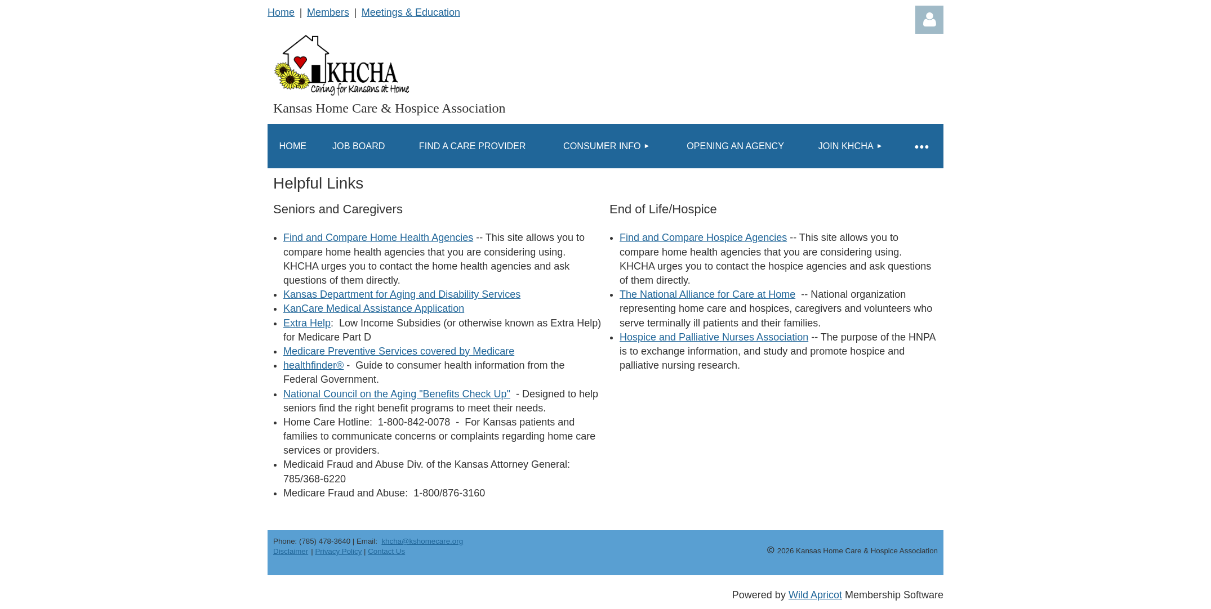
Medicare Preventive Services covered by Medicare (398, 351)
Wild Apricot (815, 595)
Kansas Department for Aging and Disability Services (401, 294)
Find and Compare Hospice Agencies (703, 237)
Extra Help (307, 323)
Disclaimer (290, 551)
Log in (929, 20)
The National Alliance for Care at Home (707, 294)
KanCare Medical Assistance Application (373, 308)
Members (328, 12)
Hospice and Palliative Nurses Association (714, 337)
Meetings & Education (411, 12)
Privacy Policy (338, 551)
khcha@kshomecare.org (422, 541)
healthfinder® (313, 365)
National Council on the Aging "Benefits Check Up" (396, 394)
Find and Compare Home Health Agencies (378, 237)
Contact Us (386, 551)
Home (281, 12)
